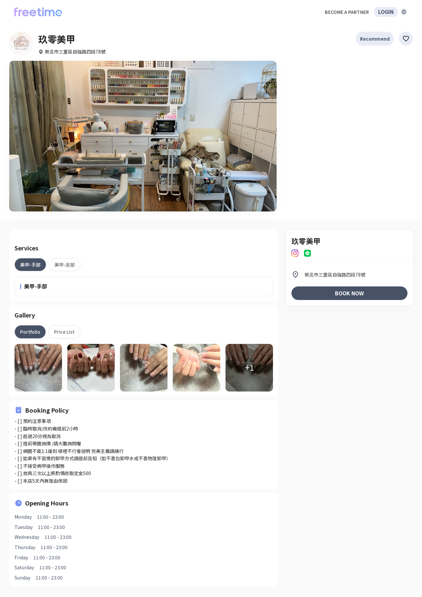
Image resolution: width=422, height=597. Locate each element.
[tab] (30, 264)
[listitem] (349, 274)
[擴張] (404, 12)
